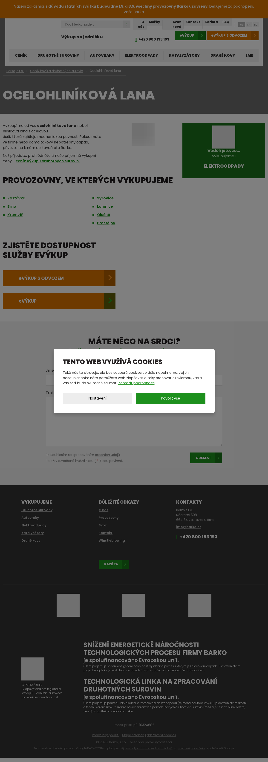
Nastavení (97, 398)
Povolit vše (170, 398)
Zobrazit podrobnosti (136, 382)
